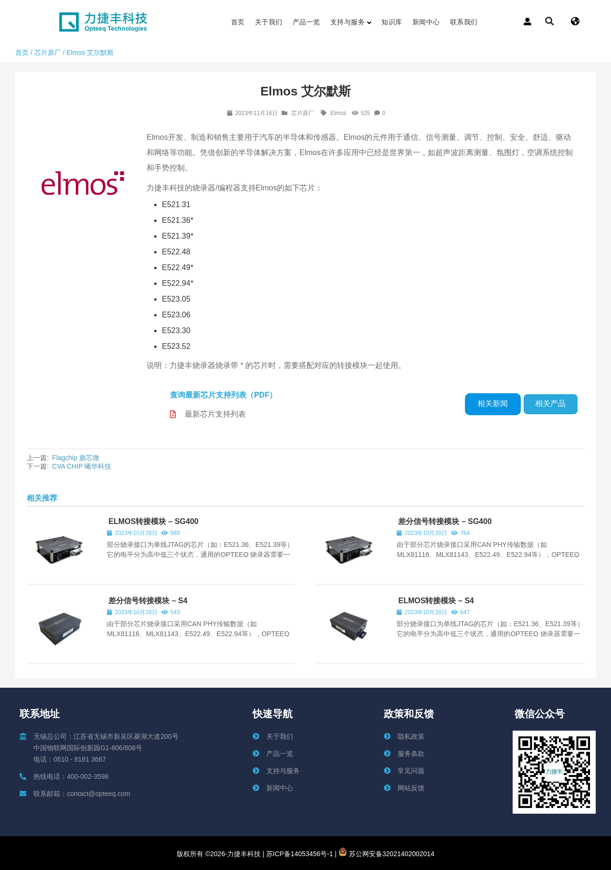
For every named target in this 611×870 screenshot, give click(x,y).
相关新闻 (492, 403)
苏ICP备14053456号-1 (298, 854)
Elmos (338, 113)
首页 (22, 52)
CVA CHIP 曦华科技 (81, 466)
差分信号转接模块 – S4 (147, 601)
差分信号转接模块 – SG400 (445, 521)
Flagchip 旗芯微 (75, 457)
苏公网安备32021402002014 (386, 854)
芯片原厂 (47, 52)
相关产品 (550, 403)
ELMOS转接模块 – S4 (436, 601)
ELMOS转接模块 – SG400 (153, 521)
